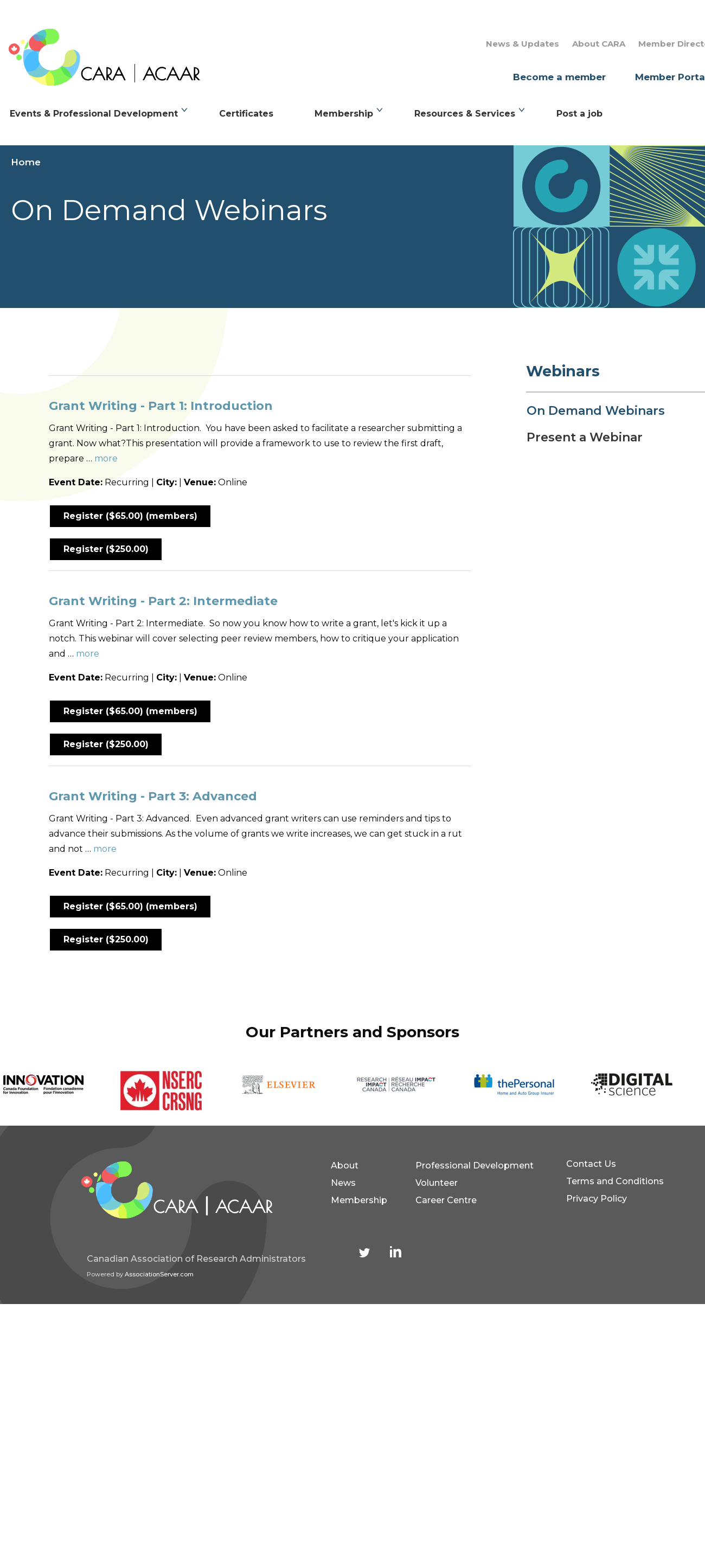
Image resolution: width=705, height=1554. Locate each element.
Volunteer (436, 1183)
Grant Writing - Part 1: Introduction (161, 406)
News (343, 1183)
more (106, 458)
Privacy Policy (596, 1198)
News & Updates (522, 43)
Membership (344, 113)
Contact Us (591, 1164)
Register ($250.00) (106, 549)
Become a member (559, 77)
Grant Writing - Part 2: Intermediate (163, 601)
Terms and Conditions (615, 1181)
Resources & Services (464, 113)
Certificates (246, 113)
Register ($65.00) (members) (130, 516)
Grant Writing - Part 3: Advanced (153, 796)
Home (26, 162)
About (344, 1165)
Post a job (579, 113)
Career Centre (446, 1200)
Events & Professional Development (94, 113)
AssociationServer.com (159, 1274)
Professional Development (474, 1165)
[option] (59, 1084)
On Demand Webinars (596, 411)
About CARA (598, 43)
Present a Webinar (585, 437)
